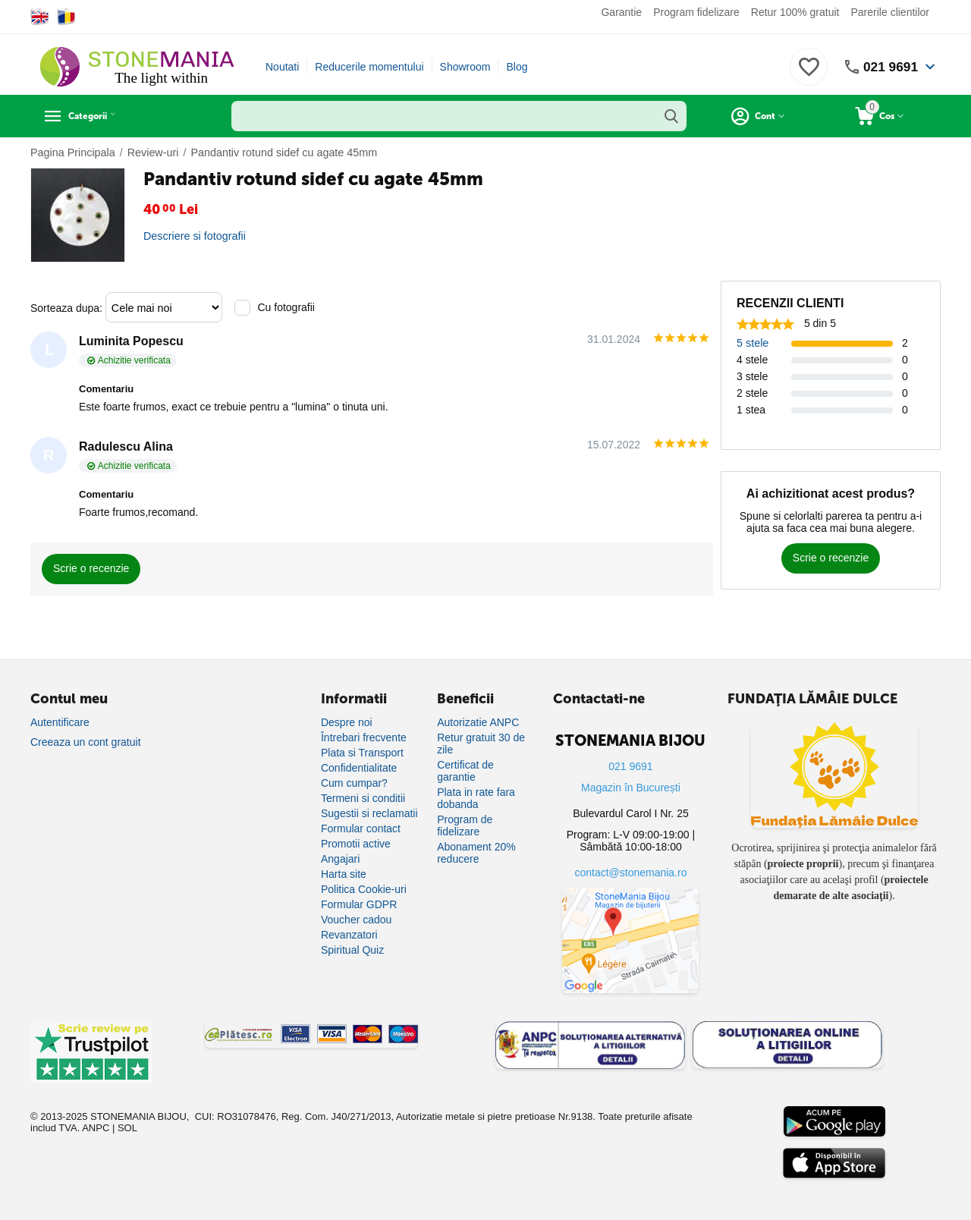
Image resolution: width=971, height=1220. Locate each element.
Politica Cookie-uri (364, 889)
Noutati (282, 67)
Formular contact (361, 828)
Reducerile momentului (369, 67)
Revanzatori (349, 935)
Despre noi (346, 722)
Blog (516, 67)
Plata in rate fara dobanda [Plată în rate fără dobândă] (476, 798)
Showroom (465, 67)
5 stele (752, 343)
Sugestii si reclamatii (369, 813)
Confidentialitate (359, 768)
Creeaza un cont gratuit (85, 742)
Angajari (340, 859)
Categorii (99, 116)
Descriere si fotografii (193, 236)
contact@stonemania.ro (630, 872)
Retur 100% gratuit (795, 12)
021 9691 (889, 66)
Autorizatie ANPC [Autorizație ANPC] (478, 722)
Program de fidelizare (464, 825)
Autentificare (60, 722)
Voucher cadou (356, 919)
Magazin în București (630, 787)
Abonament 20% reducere (476, 853)
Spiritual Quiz (352, 950)
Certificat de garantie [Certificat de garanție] (465, 771)
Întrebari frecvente (364, 737)
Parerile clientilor (890, 12)
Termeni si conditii (363, 798)
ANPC (95, 1128)
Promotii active (356, 844)
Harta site (343, 874)
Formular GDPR (359, 904)
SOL (127, 1128)
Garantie (621, 12)
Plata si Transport (362, 753)
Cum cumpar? (354, 783)
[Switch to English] (39, 17)
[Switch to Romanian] (66, 17)
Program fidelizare (696, 12)
